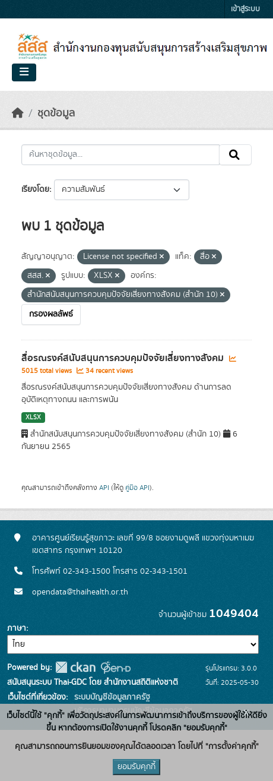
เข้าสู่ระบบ (245, 9)
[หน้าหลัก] (18, 113)
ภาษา (16, 628)
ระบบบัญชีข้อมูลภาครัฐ (111, 697)
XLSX (33, 417)
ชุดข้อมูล (56, 113)
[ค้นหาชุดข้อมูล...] (120, 155)
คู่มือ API (137, 487)
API (104, 487)
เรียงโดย (35, 189)
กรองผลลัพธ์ (51, 314)
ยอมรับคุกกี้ (136, 767)
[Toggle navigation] (24, 72)
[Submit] (235, 155)
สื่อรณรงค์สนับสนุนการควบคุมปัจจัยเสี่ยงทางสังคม (123, 358)
